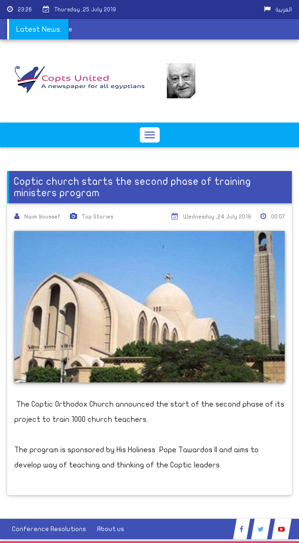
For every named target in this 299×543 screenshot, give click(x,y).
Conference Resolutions (49, 529)
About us (110, 529)
